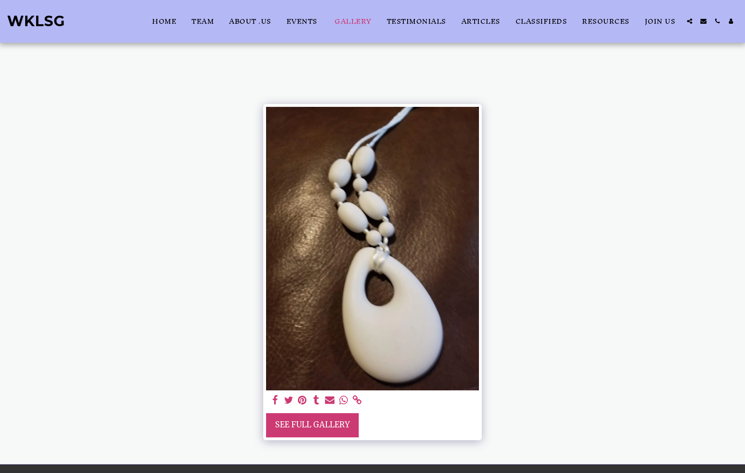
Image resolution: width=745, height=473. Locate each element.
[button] (689, 21)
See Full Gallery (312, 425)
